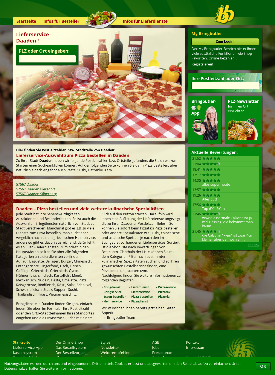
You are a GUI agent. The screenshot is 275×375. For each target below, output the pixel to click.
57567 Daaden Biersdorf (35, 189)
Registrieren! (202, 64)
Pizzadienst (139, 301)
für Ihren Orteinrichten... (243, 119)
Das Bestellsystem (70, 347)
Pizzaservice (167, 287)
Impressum (195, 347)
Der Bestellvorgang (71, 352)
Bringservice (113, 292)
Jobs (155, 347)
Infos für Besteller (61, 21)
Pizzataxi (164, 292)
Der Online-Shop (69, 342)
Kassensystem (25, 352)
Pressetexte (162, 352)
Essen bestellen (115, 297)
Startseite (26, 21)
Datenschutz (14, 368)
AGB (155, 342)
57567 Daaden (27, 184)
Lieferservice (140, 292)
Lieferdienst (140, 287)
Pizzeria (164, 297)
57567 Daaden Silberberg (36, 193)
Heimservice (113, 301)
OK (263, 366)
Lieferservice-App (28, 347)
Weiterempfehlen (115, 352)
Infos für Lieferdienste (145, 21)
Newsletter (110, 347)
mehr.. (253, 244)
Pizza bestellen (142, 297)
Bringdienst (112, 287)
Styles (105, 342)
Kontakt (192, 342)
